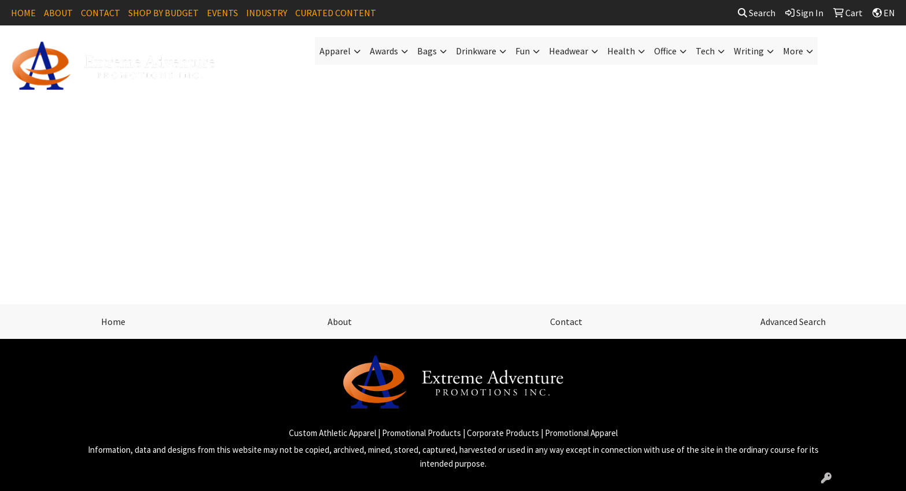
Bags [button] (427, 51)
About (340, 321)
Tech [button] (705, 51)
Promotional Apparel (581, 432)
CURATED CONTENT (335, 13)
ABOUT (58, 13)
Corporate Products (503, 432)
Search (756, 13)
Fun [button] (522, 51)
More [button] (793, 51)
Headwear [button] (568, 51)
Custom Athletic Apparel (332, 432)
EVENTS (222, 13)
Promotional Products (421, 432)
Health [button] (621, 51)
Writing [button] (749, 51)
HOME (23, 13)
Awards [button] (384, 51)
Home (113, 321)
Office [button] (665, 51)
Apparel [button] (335, 51)
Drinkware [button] (476, 51)
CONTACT (100, 13)
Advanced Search (793, 321)
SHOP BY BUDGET (163, 13)
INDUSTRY (266, 13)
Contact (566, 321)
